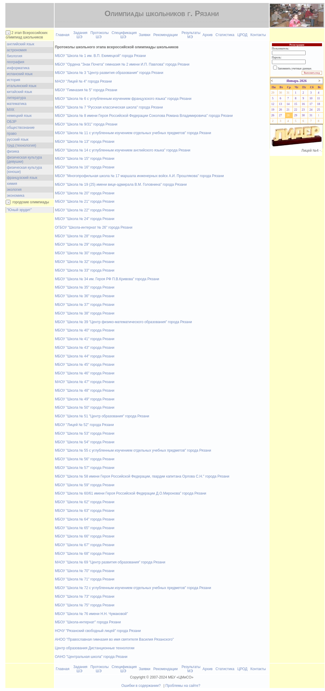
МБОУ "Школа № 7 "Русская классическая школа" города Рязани (109, 107)
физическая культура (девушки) (24, 159)
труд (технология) (21, 145)
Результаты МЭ (191, 35)
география (15, 62)
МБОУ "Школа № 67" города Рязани (84, 545)
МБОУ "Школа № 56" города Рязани (84, 459)
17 (310, 104)
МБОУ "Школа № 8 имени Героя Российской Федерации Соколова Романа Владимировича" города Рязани (144, 116)
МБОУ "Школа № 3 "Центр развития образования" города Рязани (109, 73)
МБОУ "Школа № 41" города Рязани (84, 339)
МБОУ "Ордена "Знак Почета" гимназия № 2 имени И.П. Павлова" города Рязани (122, 64)
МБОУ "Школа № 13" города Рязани (84, 142)
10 (310, 98)
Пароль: (276, 57)
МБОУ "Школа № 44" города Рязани (84, 356)
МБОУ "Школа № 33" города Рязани (84, 270)
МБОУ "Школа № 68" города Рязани (84, 553)
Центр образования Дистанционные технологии (94, 648)
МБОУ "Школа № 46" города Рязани (84, 373)
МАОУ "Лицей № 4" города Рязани (83, 81)
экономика (15, 195)
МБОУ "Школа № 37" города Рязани (84, 305)
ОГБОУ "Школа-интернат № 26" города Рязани (93, 227)
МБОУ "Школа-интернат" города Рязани (88, 622)
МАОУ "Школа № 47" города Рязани (84, 382)
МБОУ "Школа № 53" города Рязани (84, 433)
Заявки (145, 35)
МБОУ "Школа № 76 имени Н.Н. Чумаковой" (91, 614)
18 (318, 104)
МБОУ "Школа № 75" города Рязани (84, 605)
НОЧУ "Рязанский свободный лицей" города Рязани (98, 631)
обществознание (21, 128)
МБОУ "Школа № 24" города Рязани (84, 219)
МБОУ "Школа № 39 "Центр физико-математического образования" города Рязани (123, 322)
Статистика (225, 35)
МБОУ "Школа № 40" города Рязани (84, 330)
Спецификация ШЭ (124, 35)
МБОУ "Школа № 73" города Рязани (84, 596)
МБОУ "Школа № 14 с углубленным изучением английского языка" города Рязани (122, 150)
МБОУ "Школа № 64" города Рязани (84, 519)
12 (272, 104)
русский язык (17, 139)
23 (303, 109)
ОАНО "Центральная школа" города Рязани (91, 657)
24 (310, 109)
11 (318, 98)
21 (288, 109)
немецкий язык (19, 116)
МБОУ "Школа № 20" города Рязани (84, 193)
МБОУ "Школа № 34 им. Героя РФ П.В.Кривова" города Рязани (107, 279)
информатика (18, 68)
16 (303, 104)
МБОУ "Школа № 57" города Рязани (84, 468)
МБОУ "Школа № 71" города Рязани (84, 579)
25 (318, 109)
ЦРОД (242, 35)
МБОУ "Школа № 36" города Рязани (84, 296)
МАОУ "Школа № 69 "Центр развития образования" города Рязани (110, 562)
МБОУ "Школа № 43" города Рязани (84, 348)
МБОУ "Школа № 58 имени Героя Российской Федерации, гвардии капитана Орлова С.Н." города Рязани (142, 476)
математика (17, 104)
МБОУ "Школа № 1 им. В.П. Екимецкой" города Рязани (100, 56)
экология (14, 190)
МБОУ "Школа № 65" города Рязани (84, 528)
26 (272, 115)
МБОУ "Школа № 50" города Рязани (84, 407)
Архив (207, 35)
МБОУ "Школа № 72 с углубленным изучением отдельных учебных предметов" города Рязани (133, 588)
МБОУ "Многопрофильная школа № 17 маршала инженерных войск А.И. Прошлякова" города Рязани (139, 176)
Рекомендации (165, 35)
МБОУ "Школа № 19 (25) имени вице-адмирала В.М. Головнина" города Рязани (121, 184)
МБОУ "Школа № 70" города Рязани (84, 571)
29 (272, 92)
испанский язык (19, 74)
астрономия (17, 50)
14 (288, 104)
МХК (10, 110)
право (12, 133)
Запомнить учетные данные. (295, 68)
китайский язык (19, 92)
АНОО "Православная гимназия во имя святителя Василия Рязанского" (114, 639)
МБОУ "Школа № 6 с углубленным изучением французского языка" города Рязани (123, 99)
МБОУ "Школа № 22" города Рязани (84, 210)
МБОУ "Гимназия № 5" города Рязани (86, 90)
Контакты (258, 35)
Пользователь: (280, 48)
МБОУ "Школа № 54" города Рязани (84, 442)
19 (272, 109)
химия (12, 184)
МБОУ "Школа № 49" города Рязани (84, 399)
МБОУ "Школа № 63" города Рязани (84, 511)
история (13, 80)
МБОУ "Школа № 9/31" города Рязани (86, 124)
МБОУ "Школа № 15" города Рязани (84, 159)
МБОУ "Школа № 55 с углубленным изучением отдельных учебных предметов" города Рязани (133, 450)
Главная (62, 35)
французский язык (22, 178)
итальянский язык (21, 86)
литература (16, 98)
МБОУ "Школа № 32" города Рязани (84, 262)
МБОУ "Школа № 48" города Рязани (84, 390)
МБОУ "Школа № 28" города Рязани (84, 236)
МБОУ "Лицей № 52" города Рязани (84, 425)
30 (280, 92)
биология (14, 56)
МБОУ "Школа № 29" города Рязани (84, 244)
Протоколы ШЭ (99, 35)
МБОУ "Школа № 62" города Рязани (84, 502)
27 (280, 115)
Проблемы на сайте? (182, 686)
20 (280, 109)
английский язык (20, 44)
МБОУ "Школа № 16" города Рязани (84, 167)
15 (295, 104)
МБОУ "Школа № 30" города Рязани (84, 253)
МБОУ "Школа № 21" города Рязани (84, 201)
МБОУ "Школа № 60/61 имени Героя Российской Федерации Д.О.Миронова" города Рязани (130, 493)
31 (288, 92)
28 (288, 115)
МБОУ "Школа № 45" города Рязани (84, 364)
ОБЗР (11, 122)
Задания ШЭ (80, 35)
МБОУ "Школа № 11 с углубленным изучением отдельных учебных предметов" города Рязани (133, 133)
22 (295, 109)
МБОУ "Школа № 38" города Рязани (84, 313)
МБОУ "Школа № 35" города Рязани (84, 287)
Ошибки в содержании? (141, 686)
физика (13, 151)
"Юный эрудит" (19, 210)
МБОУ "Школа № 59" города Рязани (84, 485)
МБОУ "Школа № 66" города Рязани (84, 536)
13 (280, 104)
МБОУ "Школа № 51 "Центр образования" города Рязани (102, 416)
